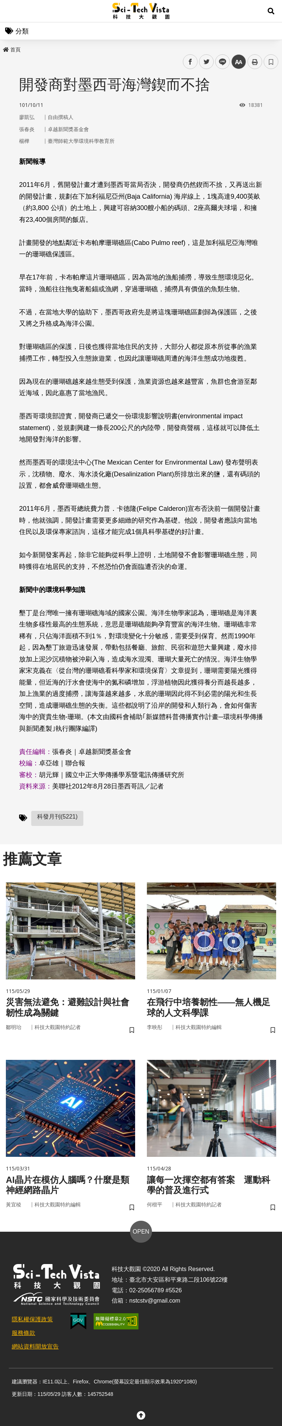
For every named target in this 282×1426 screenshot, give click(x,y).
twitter (206, 62)
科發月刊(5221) (57, 816)
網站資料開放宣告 (35, 1346)
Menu (11, 11)
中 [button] (239, 62)
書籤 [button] (271, 61)
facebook (190, 62)
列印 (254, 61)
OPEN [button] (141, 1231)
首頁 (12, 50)
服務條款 (23, 1333)
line (220, 62)
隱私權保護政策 (32, 1319)
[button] (271, 11)
